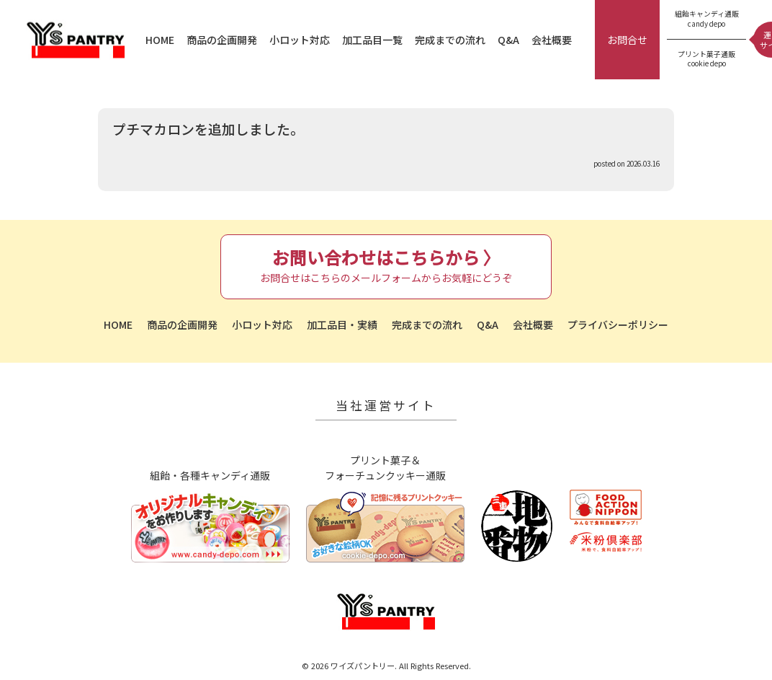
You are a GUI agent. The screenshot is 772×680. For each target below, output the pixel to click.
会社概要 (551, 39)
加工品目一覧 (372, 39)
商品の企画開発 (222, 39)
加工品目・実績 (342, 324)
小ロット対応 (299, 39)
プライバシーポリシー (617, 324)
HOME (159, 39)
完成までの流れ (450, 39)
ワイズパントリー (76, 40)
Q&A (508, 39)
